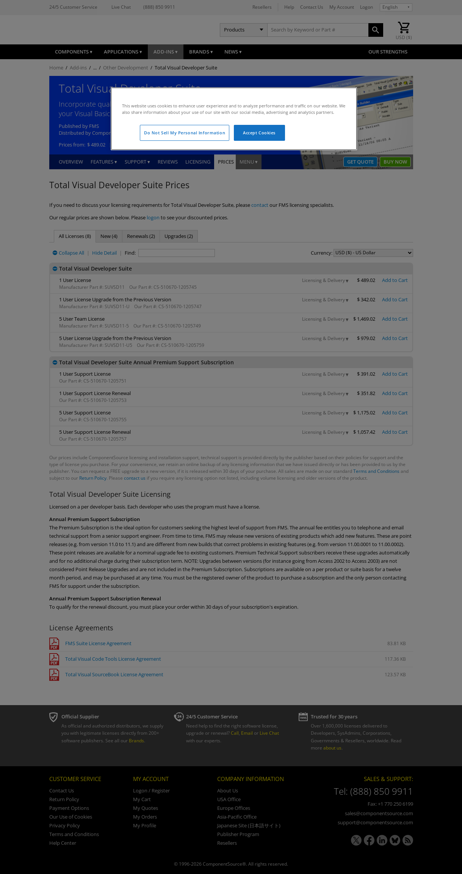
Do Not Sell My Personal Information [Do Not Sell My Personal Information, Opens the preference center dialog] (184, 132)
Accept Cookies (259, 132)
